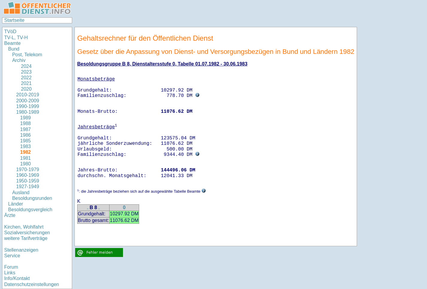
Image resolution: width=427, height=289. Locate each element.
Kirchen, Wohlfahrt (23, 226)
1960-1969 (27, 175)
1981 (25, 158)
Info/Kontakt (17, 278)
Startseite (14, 20)
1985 (25, 140)
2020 (24, 89)
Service (12, 255)
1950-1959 (27, 180)
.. (88, 208)
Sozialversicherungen (27, 232)
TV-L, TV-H (16, 37)
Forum (11, 267)
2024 (24, 66)
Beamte (12, 43)
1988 (25, 123)
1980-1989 (27, 112)
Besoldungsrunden (32, 198)
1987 (25, 129)
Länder (15, 203)
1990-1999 (27, 106)
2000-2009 (27, 100)
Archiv (18, 60)
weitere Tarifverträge (26, 238)
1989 (25, 117)
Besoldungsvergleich (30, 209)
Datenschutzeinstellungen (31, 284)
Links (9, 272)
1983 (25, 146)
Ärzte (9, 215)
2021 (24, 83)
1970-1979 (27, 169)
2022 (24, 77)
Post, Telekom (27, 54)
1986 (25, 135)
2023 (24, 71)
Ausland (21, 192)
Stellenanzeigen (21, 250)
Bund (13, 48)
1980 (25, 163)
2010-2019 (27, 94)
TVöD (10, 31)
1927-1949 (27, 186)
